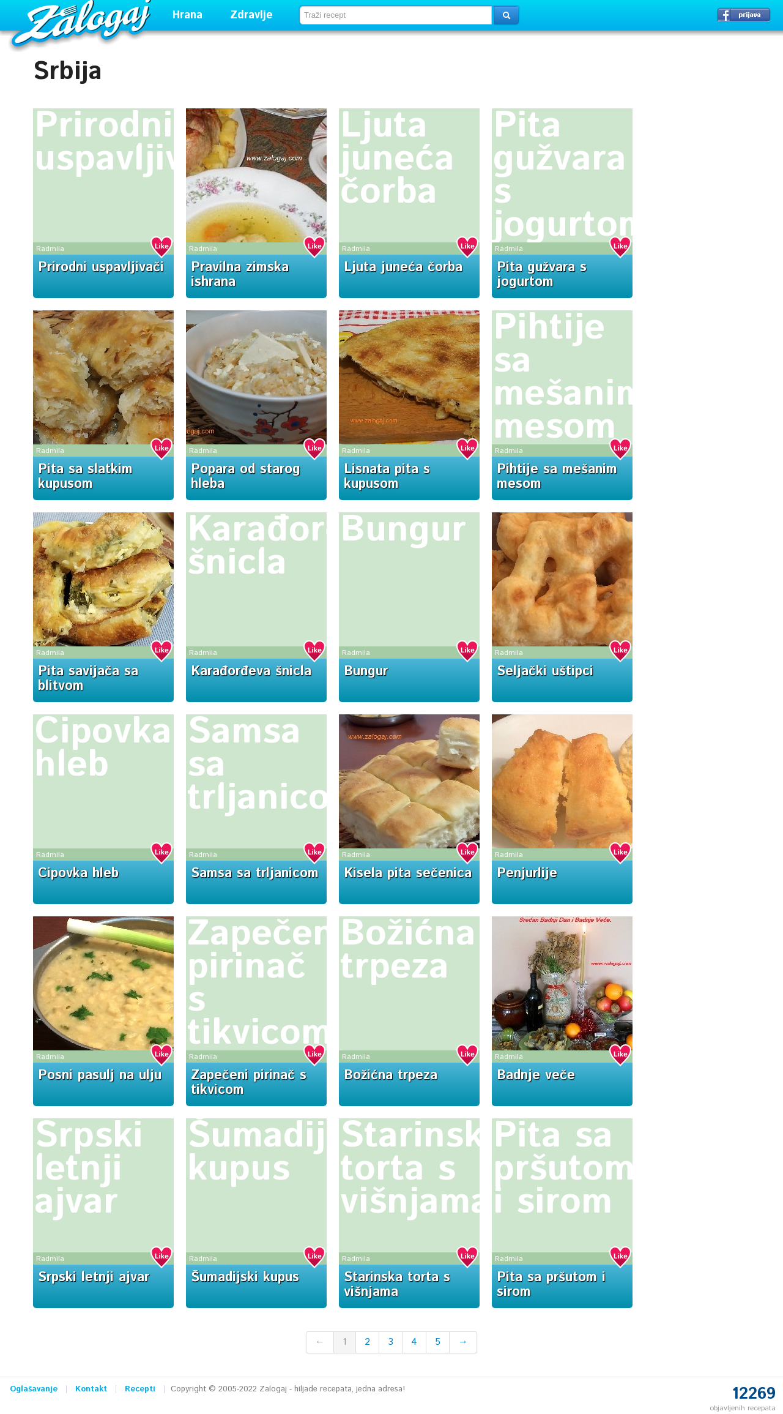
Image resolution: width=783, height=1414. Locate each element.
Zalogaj (83, 21)
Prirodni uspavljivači (134, 142)
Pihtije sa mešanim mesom (570, 378)
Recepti (140, 1389)
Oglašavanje (34, 1389)
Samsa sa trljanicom (255, 873)
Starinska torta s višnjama (422, 1169)
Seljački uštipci (545, 671)
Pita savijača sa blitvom (88, 679)
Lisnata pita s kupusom (387, 477)
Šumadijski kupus (280, 1152)
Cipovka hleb (103, 748)
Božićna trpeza (408, 950)
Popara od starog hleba (245, 477)
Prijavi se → (744, 14)
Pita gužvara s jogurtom (571, 176)
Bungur (403, 530)
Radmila (50, 249)
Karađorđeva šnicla (296, 546)
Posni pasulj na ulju (99, 1075)
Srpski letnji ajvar (88, 1169)
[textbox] (396, 15)
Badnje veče (536, 1075)
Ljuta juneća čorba (397, 159)
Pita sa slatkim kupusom (85, 477)
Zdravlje (251, 15)
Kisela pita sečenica (408, 873)
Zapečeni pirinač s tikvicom (266, 984)
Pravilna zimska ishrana (240, 275)
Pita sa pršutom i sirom (564, 1169)
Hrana (187, 15)
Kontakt (91, 1389)
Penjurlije (527, 873)
